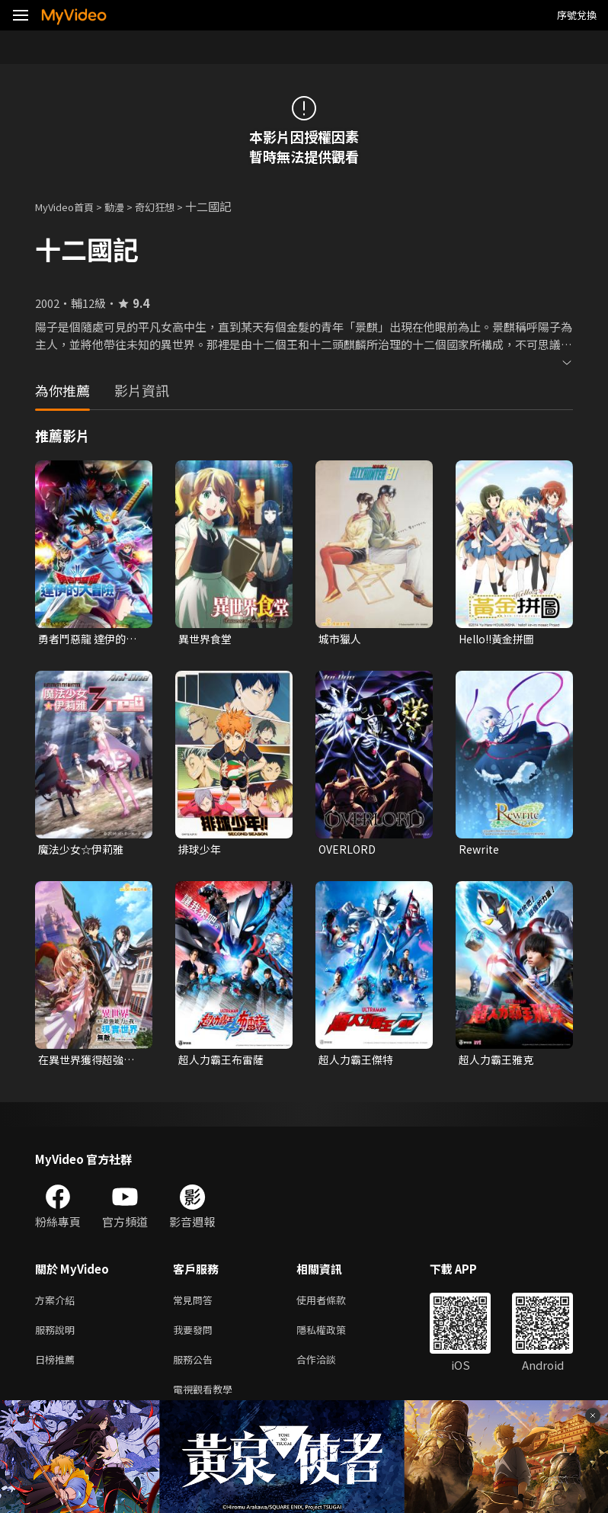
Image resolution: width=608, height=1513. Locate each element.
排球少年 (201, 851)
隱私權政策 (334, 1337)
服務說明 (58, 1337)
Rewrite (480, 851)
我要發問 (196, 1337)
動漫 (126, 206)
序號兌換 (577, 15)
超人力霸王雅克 (499, 1063)
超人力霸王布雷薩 (224, 1063)
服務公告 (196, 1369)
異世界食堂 (206, 639)
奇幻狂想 (171, 206)
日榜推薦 (58, 1369)
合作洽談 (328, 1369)
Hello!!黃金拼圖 (500, 639)
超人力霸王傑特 (358, 1063)
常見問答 (196, 1305)
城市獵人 (341, 639)
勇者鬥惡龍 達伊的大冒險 (90, 639)
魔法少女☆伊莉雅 (84, 851)
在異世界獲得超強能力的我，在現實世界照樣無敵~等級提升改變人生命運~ (89, 1063)
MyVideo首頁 (69, 206)
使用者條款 (334, 1305)
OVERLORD (348, 851)
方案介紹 (58, 1305)
